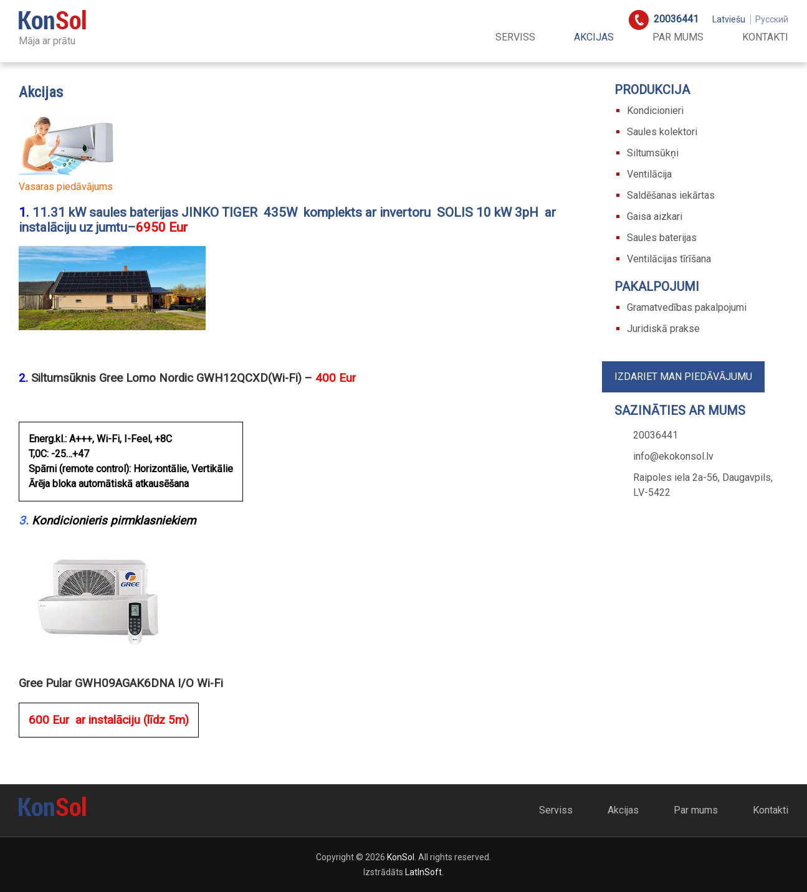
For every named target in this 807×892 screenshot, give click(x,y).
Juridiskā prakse (663, 328)
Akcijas (594, 37)
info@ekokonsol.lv (673, 456)
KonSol (400, 857)
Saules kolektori (662, 132)
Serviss (515, 37)
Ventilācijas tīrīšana (669, 259)
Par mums (678, 37)
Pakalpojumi (656, 286)
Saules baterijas (662, 238)
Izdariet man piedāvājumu (683, 376)
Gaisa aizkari (654, 216)
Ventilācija (649, 174)
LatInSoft (423, 872)
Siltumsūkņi (653, 153)
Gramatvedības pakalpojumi (687, 307)
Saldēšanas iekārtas (671, 195)
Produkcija (652, 89)
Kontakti (765, 37)
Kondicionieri (655, 110)
